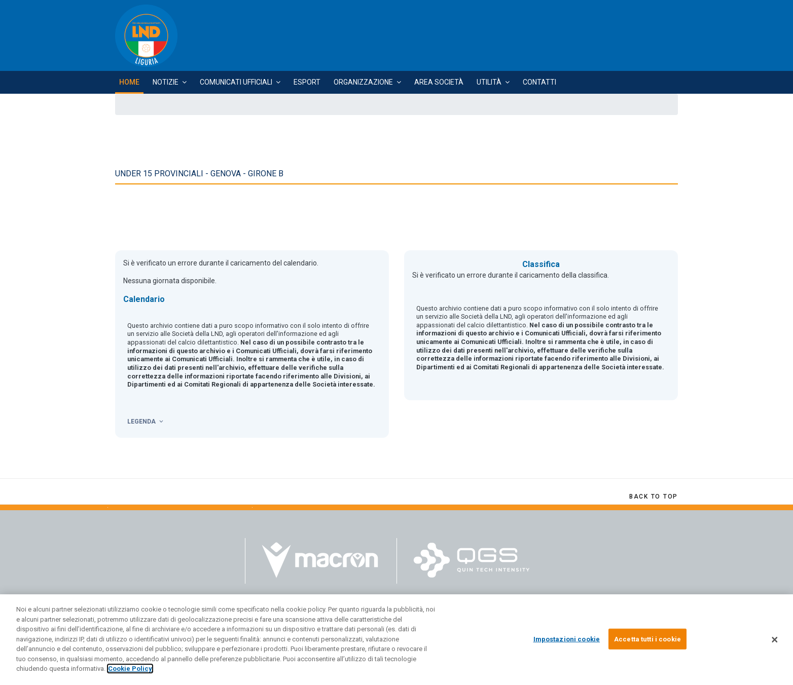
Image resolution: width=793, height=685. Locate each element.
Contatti (539, 82)
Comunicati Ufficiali (236, 82)
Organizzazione (363, 82)
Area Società (438, 82)
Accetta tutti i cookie (647, 643)
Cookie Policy (130, 673)
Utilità (489, 82)
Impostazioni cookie (566, 643)
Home (129, 82)
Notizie (165, 82)
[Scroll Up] (653, 496)
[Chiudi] (775, 644)
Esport (307, 82)
